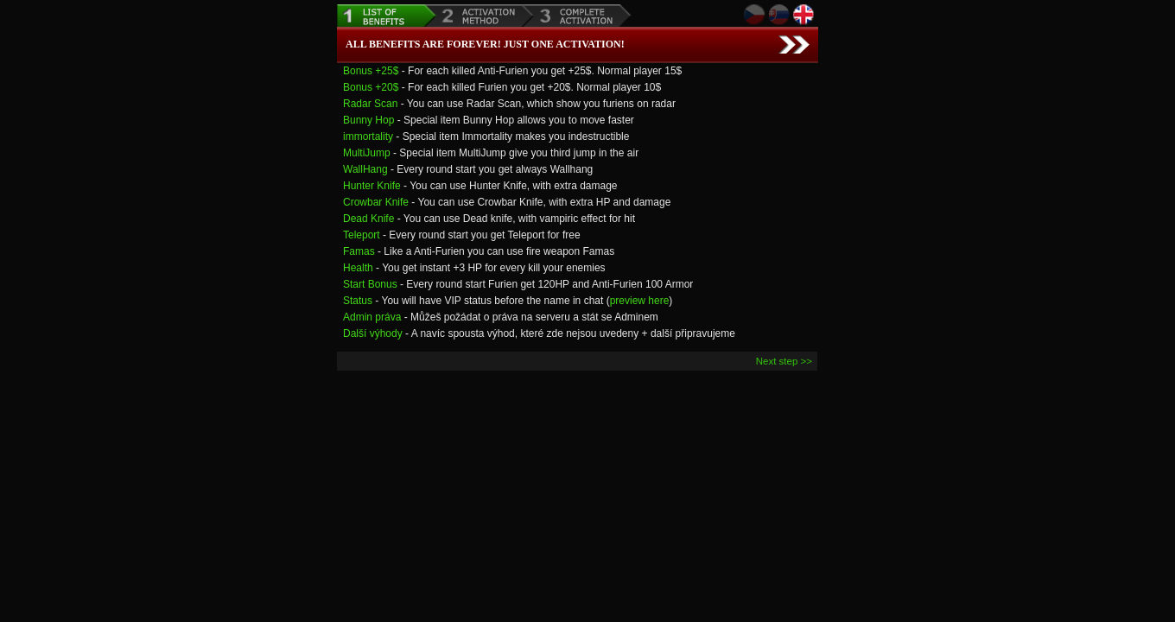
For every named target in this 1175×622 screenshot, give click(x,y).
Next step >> (784, 361)
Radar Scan (370, 104)
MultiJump (367, 153)
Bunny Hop (368, 120)
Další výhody (373, 333)
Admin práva (372, 317)
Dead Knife (368, 219)
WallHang (365, 169)
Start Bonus (370, 284)
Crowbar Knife (376, 202)
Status (357, 301)
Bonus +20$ (370, 87)
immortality (368, 136)
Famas (359, 251)
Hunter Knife (372, 186)
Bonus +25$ (370, 71)
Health (358, 268)
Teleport (361, 235)
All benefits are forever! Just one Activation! (485, 44)
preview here (640, 301)
